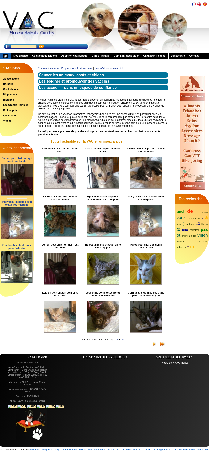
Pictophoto (34, 449)
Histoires (8, 99)
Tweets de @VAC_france (174, 362)
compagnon (194, 218)
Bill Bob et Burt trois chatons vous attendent (60, 198)
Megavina (47, 449)
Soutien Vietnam (96, 449)
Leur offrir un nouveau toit (109, 68)
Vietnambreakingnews (183, 449)
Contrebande (11, 89)
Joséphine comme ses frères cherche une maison (103, 294)
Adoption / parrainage (74, 55)
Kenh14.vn (202, 449)
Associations (11, 78)
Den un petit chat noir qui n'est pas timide (17, 160)
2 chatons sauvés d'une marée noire (60, 150)
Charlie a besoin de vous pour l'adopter (17, 247)
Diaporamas (10, 94)
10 (198, 224)
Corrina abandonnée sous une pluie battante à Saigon (146, 294)
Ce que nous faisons (44, 55)
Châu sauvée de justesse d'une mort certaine (146, 150)
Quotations (9, 115)
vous (181, 217)
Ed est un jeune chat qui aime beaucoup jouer (103, 246)
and (180, 211)
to (178, 229)
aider (193, 236)
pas (204, 229)
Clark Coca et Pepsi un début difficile (102, 150)
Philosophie (10, 110)
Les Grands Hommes (15, 105)
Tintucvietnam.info (130, 449)
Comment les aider (48, 68)
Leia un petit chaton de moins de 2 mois (60, 294)
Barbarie (8, 84)
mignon (186, 236)
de (190, 211)
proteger (190, 224)
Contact (194, 55)
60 (123, 339)
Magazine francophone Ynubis (69, 449)
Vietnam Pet (113, 449)
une (185, 230)
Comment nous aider (126, 55)
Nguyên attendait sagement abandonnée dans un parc (103, 198)
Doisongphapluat (161, 449)
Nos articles (20, 55)
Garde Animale (100, 55)
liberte (204, 224)
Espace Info (178, 55)
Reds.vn (146, 449)
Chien (202, 235)
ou (179, 235)
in (192, 246)
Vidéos (7, 120)
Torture (204, 212)
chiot (179, 224)
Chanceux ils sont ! (154, 55)
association (182, 241)
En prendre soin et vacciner (77, 68)
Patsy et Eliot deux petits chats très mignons (17, 203)
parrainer (194, 230)
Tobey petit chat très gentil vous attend (146, 246)
